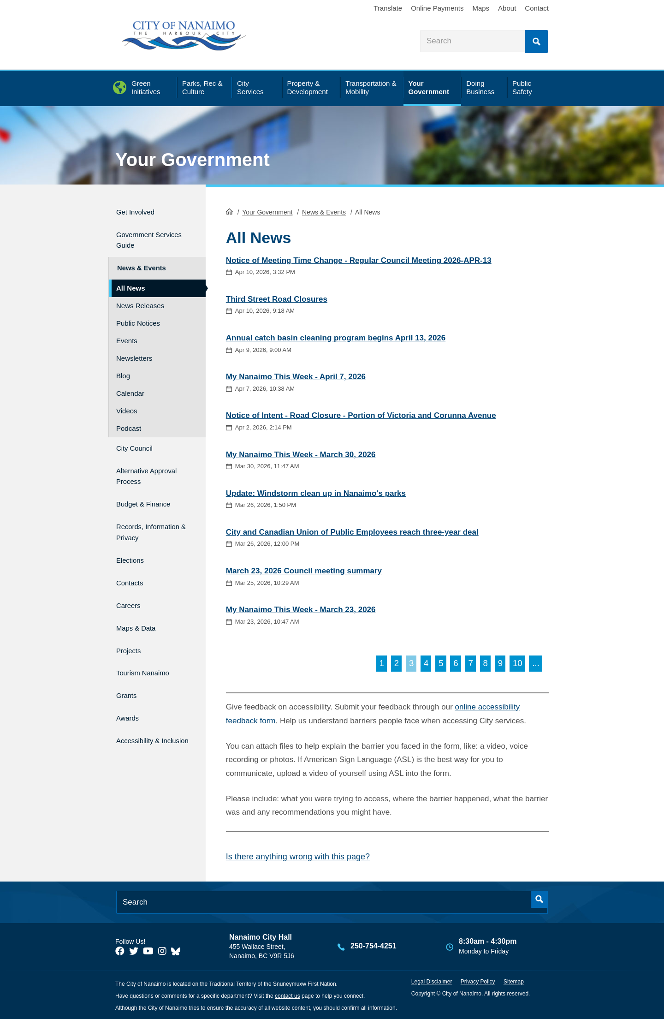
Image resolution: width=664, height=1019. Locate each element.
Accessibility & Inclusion (143, 712)
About (507, 8)
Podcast (128, 419)
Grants (128, 667)
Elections (133, 549)
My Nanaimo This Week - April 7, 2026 (296, 375)
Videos (126, 402)
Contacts (132, 568)
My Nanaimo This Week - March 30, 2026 (301, 453)
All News (130, 279)
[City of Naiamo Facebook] (120, 950)
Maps (480, 8)
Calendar (130, 384)
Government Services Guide (145, 236)
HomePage (229, 210)
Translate (388, 8)
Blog (123, 367)
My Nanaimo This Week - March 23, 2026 (301, 608)
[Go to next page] (535, 663)
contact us (287, 995)
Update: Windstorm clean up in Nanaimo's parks (316, 492)
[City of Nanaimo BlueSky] (178, 950)
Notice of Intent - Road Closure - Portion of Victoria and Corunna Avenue (361, 415)
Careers (131, 588)
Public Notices (138, 314)
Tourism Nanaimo (149, 647)
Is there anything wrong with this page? (298, 855)
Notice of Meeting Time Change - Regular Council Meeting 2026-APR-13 (359, 259)
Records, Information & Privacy (141, 518)
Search (536, 41)
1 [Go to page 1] (381, 662)
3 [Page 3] (411, 662)
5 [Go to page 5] (441, 662)
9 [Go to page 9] (500, 662)
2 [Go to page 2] (396, 662)
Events (126, 332)
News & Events (324, 211)
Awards (129, 686)
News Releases (140, 297)
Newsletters (134, 349)
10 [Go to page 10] (517, 662)
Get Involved (140, 210)
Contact (537, 8)
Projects (131, 627)
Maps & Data (140, 608)
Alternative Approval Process (149, 463)
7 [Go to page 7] (470, 662)
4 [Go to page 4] (426, 662)
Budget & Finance (150, 488)
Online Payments (437, 8)
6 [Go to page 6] (455, 662)
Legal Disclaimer (431, 980)
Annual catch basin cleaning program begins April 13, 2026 (335, 337)
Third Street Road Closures (276, 298)
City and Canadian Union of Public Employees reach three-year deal (352, 531)
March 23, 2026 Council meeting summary (304, 570)
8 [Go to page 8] (485, 662)
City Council (138, 438)
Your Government (192, 159)
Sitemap (514, 980)
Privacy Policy (478, 980)
